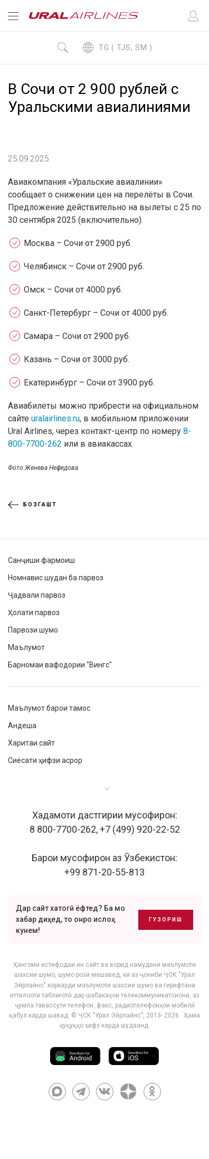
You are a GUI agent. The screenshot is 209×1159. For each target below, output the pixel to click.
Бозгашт (32, 504)
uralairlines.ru (55, 418)
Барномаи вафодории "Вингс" (60, 665)
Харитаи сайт (31, 743)
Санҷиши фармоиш (41, 560)
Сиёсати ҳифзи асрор (45, 760)
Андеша (22, 725)
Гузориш (166, 919)
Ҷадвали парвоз (36, 595)
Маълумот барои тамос (49, 708)
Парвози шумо (33, 630)
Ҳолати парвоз (34, 612)
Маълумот (26, 647)
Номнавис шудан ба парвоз (55, 577)
